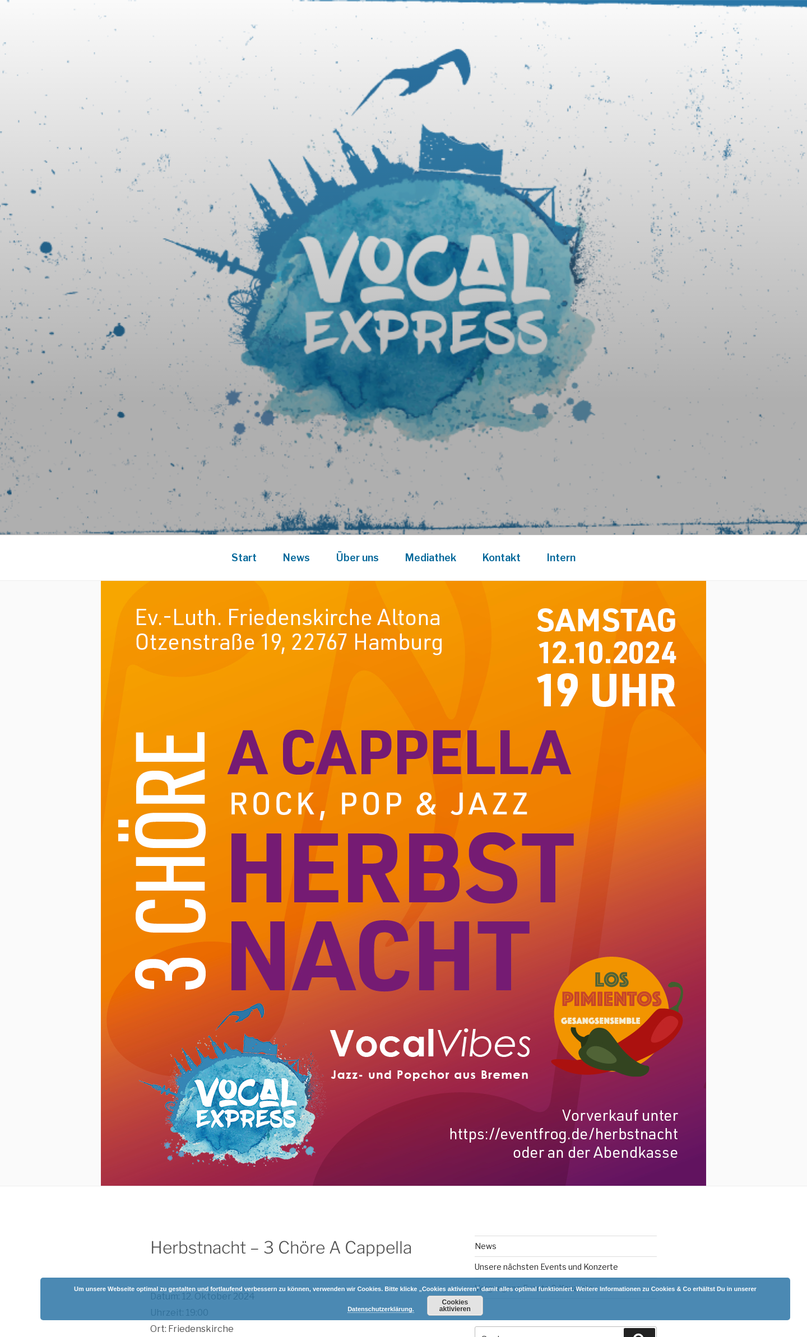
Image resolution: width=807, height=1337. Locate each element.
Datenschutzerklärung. (380, 1309)
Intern (561, 557)
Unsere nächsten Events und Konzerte (546, 1266)
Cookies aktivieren (455, 1305)
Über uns (357, 557)
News (296, 557)
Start (244, 557)
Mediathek (430, 557)
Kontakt (502, 557)
